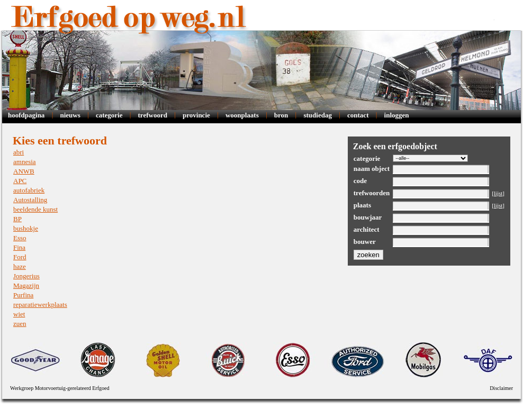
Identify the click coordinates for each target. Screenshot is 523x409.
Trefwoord (152, 115)
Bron (281, 115)
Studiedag (317, 115)
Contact (357, 115)
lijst (498, 193)
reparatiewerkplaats (40, 304)
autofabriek (28, 190)
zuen (19, 324)
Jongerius (26, 276)
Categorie (109, 115)
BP (17, 219)
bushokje (25, 228)
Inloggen (396, 115)
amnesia (24, 162)
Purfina (23, 295)
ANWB (23, 171)
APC (19, 181)
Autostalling (30, 200)
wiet (19, 314)
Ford (19, 257)
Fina (19, 247)
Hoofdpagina (26, 115)
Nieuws (70, 115)
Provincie (196, 115)
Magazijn (26, 285)
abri (18, 152)
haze (19, 266)
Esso (19, 238)
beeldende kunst (35, 209)
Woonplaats (242, 115)
